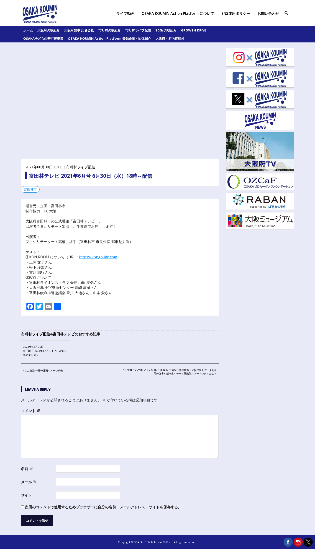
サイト (26, 495)
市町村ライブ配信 (138, 30)
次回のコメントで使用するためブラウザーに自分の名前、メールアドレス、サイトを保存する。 (103, 507)
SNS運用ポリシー (235, 13)
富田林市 (30, 189)
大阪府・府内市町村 (170, 38)
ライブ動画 (125, 13)
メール (28, 481)
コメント (30, 410)
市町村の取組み (109, 30)
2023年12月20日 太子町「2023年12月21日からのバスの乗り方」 (44, 351)
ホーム (28, 30)
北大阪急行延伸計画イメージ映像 (44, 371)
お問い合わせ (268, 13)
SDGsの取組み (166, 30)
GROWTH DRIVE (193, 30)
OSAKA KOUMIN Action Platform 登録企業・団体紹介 (109, 38)
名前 (27, 468)
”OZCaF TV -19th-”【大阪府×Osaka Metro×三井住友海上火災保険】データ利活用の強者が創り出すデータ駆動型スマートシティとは (170, 371)
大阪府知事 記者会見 (79, 30)
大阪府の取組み (48, 30)
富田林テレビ (64, 334)
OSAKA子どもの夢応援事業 (43, 38)
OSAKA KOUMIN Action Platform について (178, 13)
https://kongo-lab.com (98, 256)
